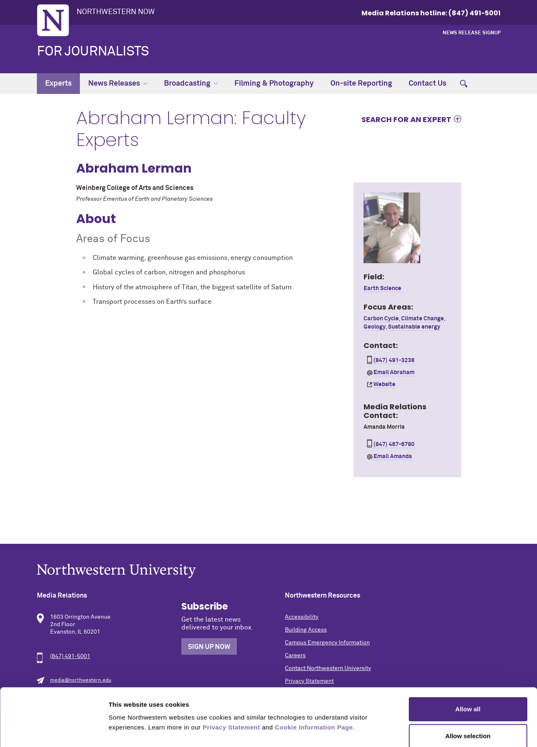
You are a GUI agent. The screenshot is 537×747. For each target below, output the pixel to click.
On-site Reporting (361, 83)
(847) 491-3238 (393, 360)
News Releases (117, 83)
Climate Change (422, 319)
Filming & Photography (274, 83)
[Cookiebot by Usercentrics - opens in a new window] (53, 731)
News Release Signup (472, 33)
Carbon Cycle (381, 319)
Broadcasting (191, 83)
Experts (58, 83)
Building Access (306, 630)
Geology (374, 327)
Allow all (468, 665)
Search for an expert (406, 119)
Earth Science (382, 288)
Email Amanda (392, 456)
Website (384, 384)
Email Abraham (393, 372)
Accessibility (301, 617)
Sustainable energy (414, 327)
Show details (434, 730)
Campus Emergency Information (327, 643)
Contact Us (427, 83)
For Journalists (93, 51)
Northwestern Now (116, 12)
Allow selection (467, 692)
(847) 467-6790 (393, 444)
